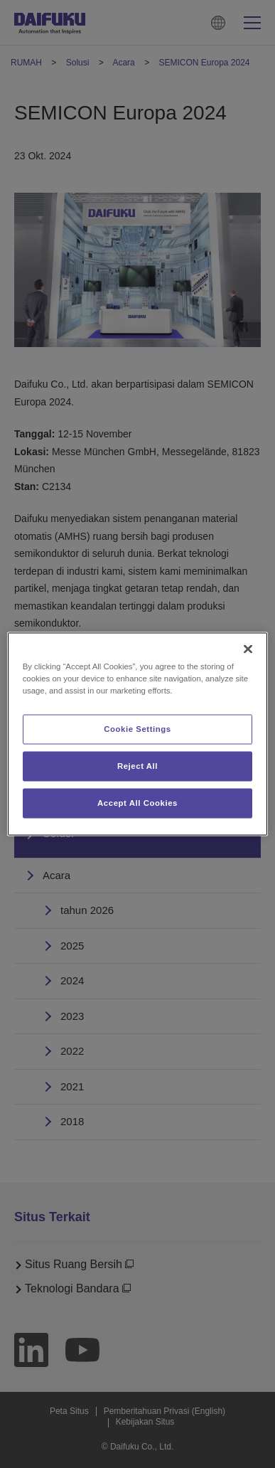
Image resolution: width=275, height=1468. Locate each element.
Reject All (137, 766)
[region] (138, 734)
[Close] (248, 649)
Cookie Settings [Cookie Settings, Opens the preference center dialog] (137, 729)
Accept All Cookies (137, 803)
